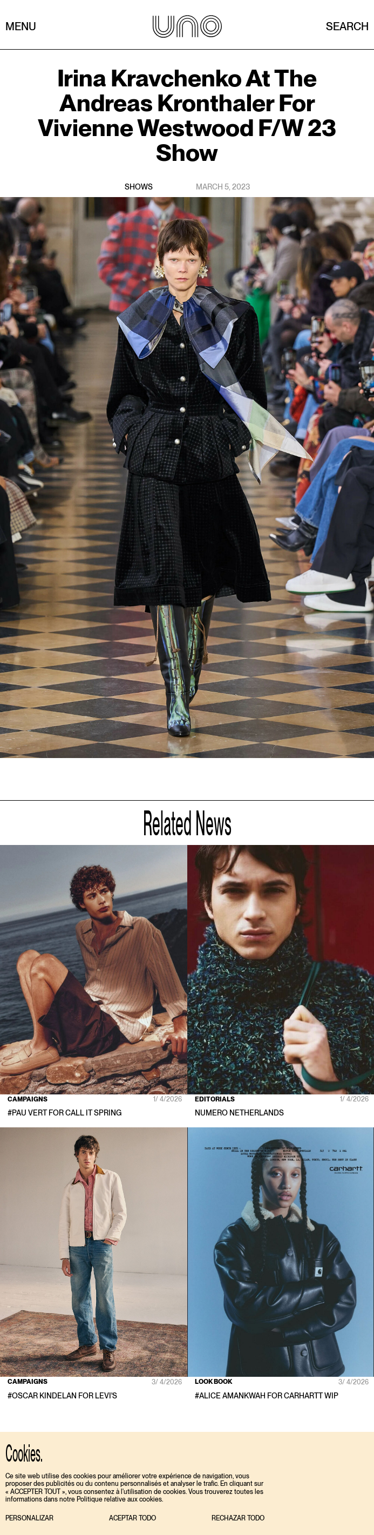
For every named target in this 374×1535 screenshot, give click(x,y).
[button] (29, 1518)
